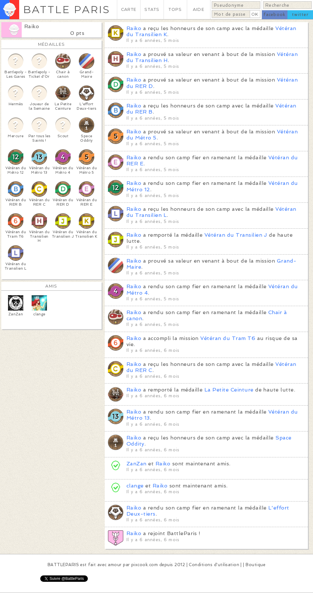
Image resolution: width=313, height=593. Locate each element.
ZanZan (136, 464)
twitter (300, 14)
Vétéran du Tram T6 (227, 338)
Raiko (31, 26)
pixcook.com (144, 564)
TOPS (175, 9)
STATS (151, 9)
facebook (274, 14)
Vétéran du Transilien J (235, 235)
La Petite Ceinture (229, 390)
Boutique (255, 564)
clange (135, 486)
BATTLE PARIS (66, 9)
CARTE (128, 9)
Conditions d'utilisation (214, 564)
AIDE (198, 9)
